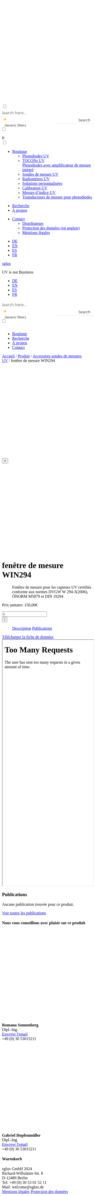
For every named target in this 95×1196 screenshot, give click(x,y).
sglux (6, 263)
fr (3, 138)
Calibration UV (34, 188)
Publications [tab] (42, 628)
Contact (18, 219)
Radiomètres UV (36, 179)
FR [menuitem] (14, 294)
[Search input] (46, 112)
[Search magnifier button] (89, 119)
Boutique (19, 151)
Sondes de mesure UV (40, 174)
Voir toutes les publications (24, 913)
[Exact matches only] (3, 129)
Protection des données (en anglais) (51, 228)
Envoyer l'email (15, 1034)
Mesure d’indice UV (39, 192)
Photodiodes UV (35, 156)
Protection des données (49, 1191)
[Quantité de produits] (24, 614)
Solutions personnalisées (42, 183)
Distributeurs (33, 223)
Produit (24, 356)
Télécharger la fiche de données (27, 637)
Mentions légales (36, 232)
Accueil (8, 356)
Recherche (20, 206)
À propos (19, 210)
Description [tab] (21, 628)
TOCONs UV (56, 165)
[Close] (5, 460)
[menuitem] (14, 241)
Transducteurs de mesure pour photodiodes (57, 197)
